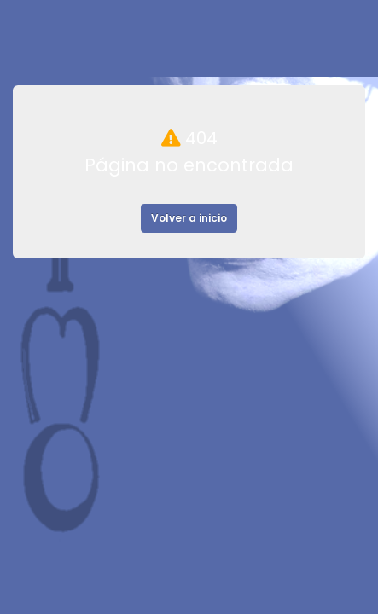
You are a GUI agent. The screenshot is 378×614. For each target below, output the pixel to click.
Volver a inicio (189, 218)
